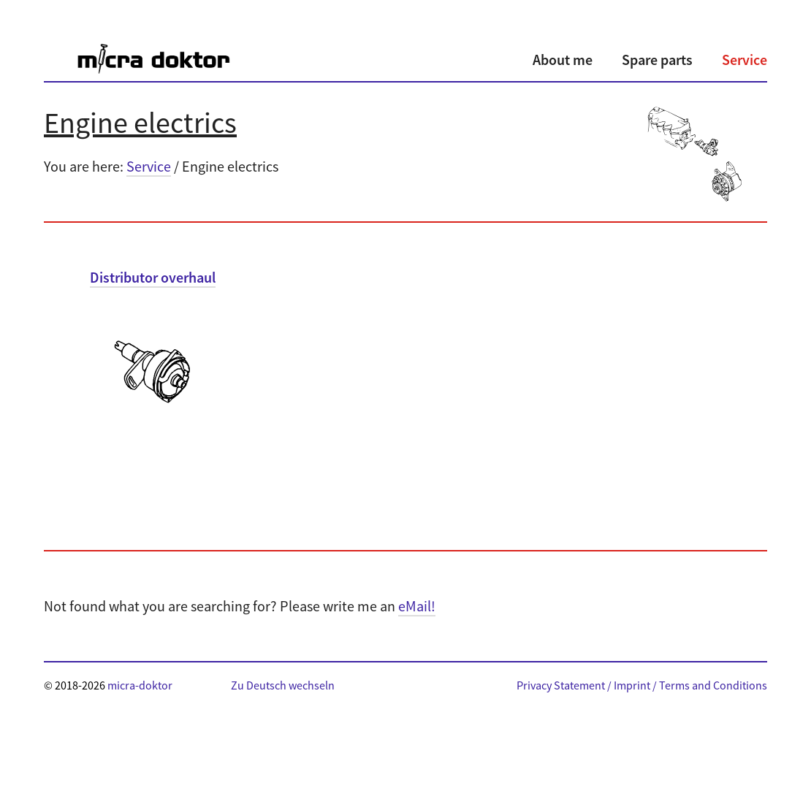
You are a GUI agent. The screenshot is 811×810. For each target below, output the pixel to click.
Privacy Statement (561, 685)
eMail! (416, 606)
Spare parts (657, 59)
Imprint (632, 685)
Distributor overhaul (153, 277)
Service (744, 59)
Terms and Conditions (713, 685)
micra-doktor (139, 685)
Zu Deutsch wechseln (283, 685)
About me (563, 59)
